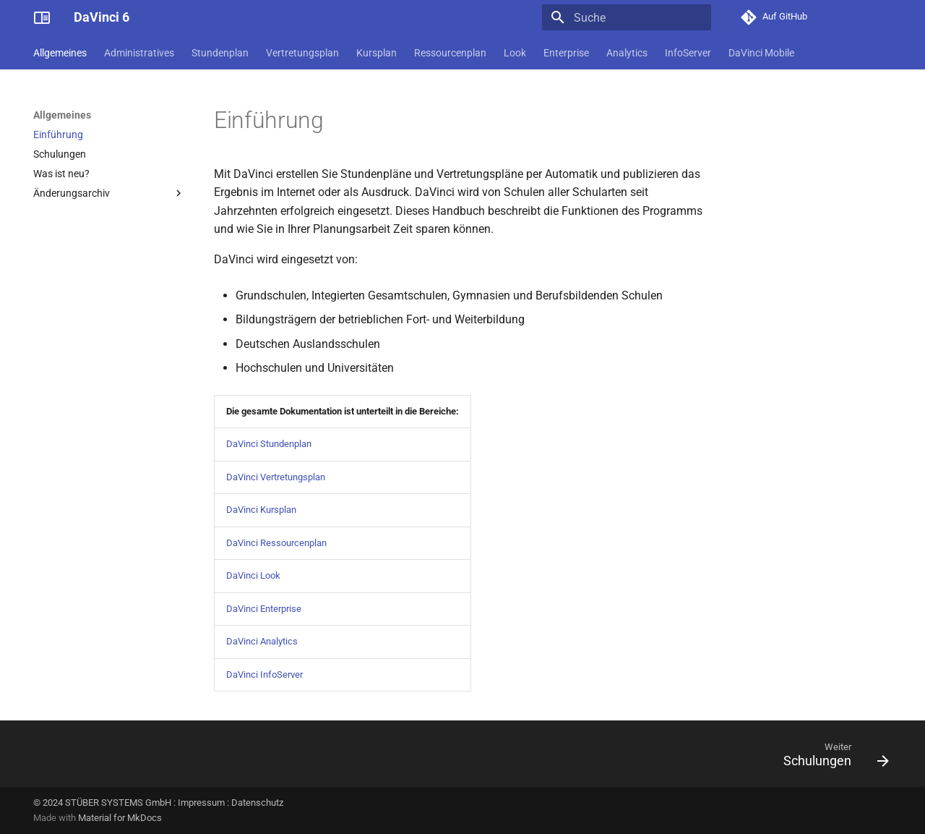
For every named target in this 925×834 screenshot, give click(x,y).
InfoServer (688, 53)
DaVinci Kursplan (261, 509)
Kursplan (376, 53)
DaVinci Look (253, 575)
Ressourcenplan (450, 53)
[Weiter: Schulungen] (831, 758)
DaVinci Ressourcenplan (276, 542)
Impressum (201, 802)
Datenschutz (257, 802)
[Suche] (626, 17)
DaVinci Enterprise (263, 608)
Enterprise (566, 53)
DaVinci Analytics (262, 641)
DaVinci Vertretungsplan (275, 477)
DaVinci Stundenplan (268, 443)
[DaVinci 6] (41, 17)
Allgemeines (60, 53)
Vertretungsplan (302, 53)
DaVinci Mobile (761, 53)
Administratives (139, 53)
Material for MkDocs (120, 817)
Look (515, 53)
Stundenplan (220, 53)
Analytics (627, 53)
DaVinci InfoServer (264, 674)
